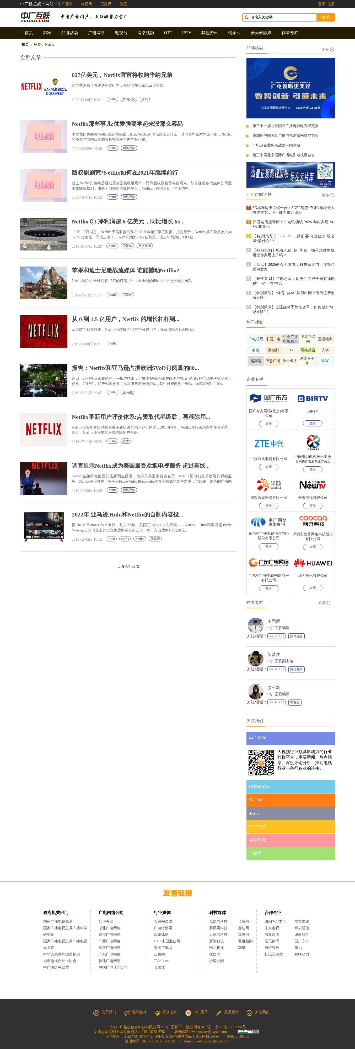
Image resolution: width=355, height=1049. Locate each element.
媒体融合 (296, 636)
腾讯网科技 (218, 928)
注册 (331, 4)
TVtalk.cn (161, 961)
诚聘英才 (135, 1012)
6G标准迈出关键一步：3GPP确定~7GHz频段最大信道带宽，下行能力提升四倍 (293, 210)
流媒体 (127, 246)
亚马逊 (127, 392)
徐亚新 (273, 687)
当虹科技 (272, 948)
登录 (321, 4)
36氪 (241, 948)
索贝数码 (272, 941)
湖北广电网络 (110, 928)
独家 (47, 32)
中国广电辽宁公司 (113, 967)
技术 (126, 441)
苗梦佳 (273, 654)
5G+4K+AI (276, 636)
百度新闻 (245, 941)
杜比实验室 (274, 954)
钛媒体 (214, 954)
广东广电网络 (110, 954)
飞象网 (243, 921)
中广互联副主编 (280, 661)
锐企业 (234, 32)
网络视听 (296, 669)
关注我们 (258, 1012)
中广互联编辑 (278, 628)
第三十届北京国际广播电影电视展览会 (283, 155)
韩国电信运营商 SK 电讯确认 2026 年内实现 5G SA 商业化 (293, 224)
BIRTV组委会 (275, 921)
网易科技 (216, 948)
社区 (123, 4)
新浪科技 (216, 941)
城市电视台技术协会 (59, 961)
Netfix (113, 99)
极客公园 (216, 961)
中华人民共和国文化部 (61, 954)
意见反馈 (227, 1012)
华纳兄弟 (129, 99)
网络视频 (145, 32)
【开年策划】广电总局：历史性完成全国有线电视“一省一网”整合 (293, 281)
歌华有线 (106, 921)
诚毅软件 (301, 935)
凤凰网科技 (218, 921)
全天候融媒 (261, 32)
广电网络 (96, 32)
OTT (168, 32)
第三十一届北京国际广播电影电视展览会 (285, 126)
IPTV (187, 32)
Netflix (139, 539)
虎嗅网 (243, 935)
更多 (328, 49)
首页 (29, 32)
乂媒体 (159, 967)
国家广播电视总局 (58, 921)
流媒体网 (161, 935)
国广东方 (301, 941)
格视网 (86, 4)
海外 (145, 99)
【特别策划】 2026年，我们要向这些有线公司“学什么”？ (293, 238)
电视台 (121, 32)
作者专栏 (290, 32)
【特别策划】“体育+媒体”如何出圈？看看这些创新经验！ (293, 295)
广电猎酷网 (163, 928)
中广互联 (65, 4)
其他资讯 (209, 32)
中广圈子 (196, 1012)
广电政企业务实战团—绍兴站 (276, 145)
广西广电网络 (110, 941)
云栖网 (159, 954)
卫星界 (105, 4)
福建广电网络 (110, 961)
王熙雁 (273, 621)
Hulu (112, 539)
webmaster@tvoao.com (209, 1032)
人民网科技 (218, 935)
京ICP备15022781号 (230, 1027)
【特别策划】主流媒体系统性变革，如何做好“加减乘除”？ (293, 309)
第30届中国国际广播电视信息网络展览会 (285, 136)
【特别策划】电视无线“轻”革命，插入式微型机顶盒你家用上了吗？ (293, 252)
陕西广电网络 (110, 948)
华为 (301, 948)
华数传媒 (301, 921)
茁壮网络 (272, 935)
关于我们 (104, 1012)
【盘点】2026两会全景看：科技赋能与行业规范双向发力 (293, 267)
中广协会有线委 (56, 967)
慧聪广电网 (163, 948)
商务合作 (166, 1012)
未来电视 (272, 928)
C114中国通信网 (167, 941)
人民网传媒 (163, 921)
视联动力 (301, 954)
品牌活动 (69, 32)
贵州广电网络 (110, 935)
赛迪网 (243, 928)
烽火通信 (301, 928)
